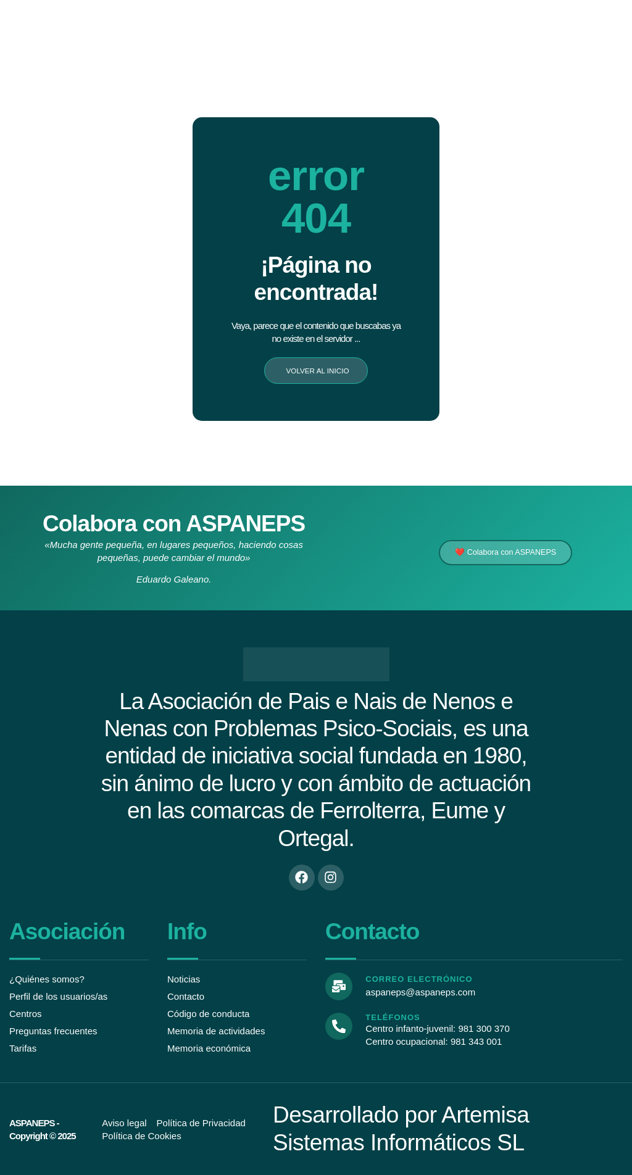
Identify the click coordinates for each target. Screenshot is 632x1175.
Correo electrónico (417, 979)
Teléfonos (391, 1016)
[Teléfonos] (338, 1024)
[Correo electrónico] (338, 986)
